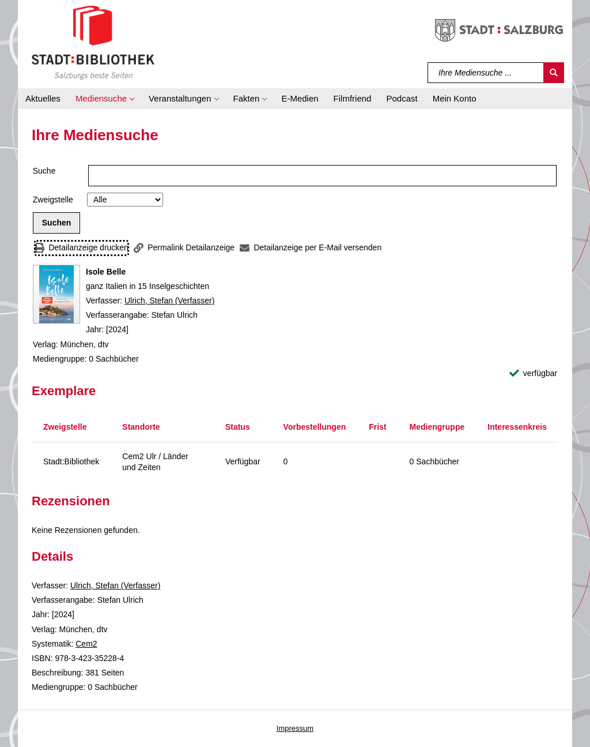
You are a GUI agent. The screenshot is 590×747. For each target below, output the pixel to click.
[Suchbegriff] (486, 72)
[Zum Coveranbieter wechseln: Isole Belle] (56, 294)
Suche (44, 170)
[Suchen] (553, 72)
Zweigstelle (53, 199)
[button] (105, 98)
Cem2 (86, 643)
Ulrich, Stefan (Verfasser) (169, 300)
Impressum (295, 728)
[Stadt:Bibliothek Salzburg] (93, 42)
